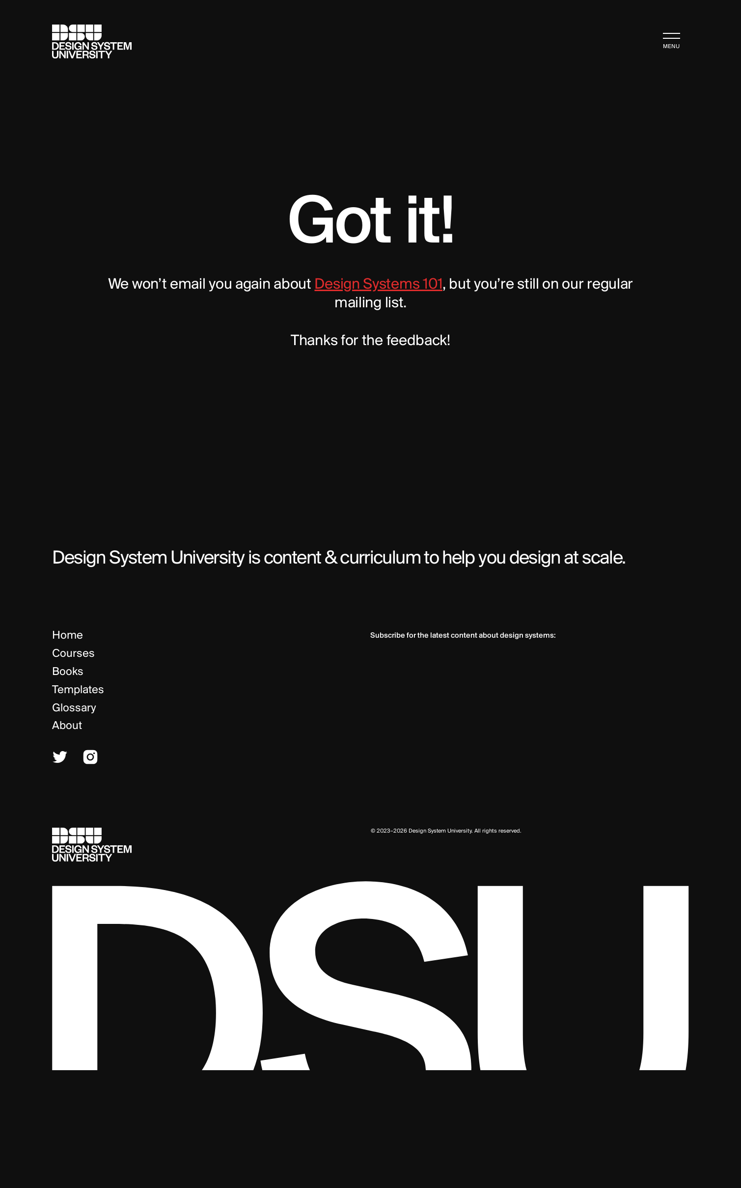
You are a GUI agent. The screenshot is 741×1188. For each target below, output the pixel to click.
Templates (78, 690)
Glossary (74, 708)
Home (67, 636)
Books (67, 672)
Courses (73, 654)
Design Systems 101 (378, 285)
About (67, 726)
